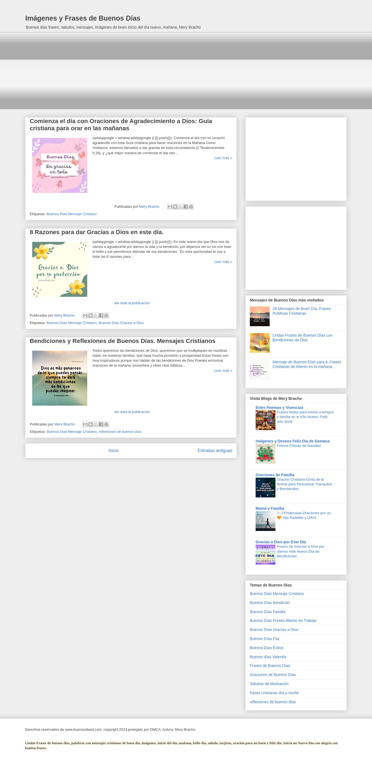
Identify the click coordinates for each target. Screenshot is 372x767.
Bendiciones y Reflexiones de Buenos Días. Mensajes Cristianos (122, 340)
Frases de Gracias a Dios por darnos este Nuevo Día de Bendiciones (300, 551)
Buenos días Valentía (268, 657)
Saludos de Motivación (269, 684)
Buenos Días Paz (265, 638)
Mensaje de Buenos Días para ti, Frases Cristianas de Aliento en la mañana (307, 364)
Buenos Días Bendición (270, 602)
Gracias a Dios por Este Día (281, 542)
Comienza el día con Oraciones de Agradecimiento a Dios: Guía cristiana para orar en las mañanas (121, 125)
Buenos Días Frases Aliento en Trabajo (283, 620)
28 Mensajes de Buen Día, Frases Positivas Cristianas (302, 310)
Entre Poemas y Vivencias (279, 407)
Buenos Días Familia (267, 612)
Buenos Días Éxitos (266, 648)
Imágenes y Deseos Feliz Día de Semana (292, 441)
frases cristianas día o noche (274, 693)
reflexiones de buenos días (120, 432)
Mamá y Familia (270, 508)
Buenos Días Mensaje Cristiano (71, 214)
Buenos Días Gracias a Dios (121, 323)
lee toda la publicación (132, 303)
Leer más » (223, 158)
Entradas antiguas (215, 450)
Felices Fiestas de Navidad (299, 446)
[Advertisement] (186, 70)
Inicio (114, 450)
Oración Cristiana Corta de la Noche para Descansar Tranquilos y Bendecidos (304, 484)
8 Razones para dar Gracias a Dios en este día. (97, 232)
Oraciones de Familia (275, 475)
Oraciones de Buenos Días (273, 674)
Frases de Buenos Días (270, 665)
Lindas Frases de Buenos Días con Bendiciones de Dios (303, 337)
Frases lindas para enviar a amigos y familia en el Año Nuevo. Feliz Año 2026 (305, 417)
